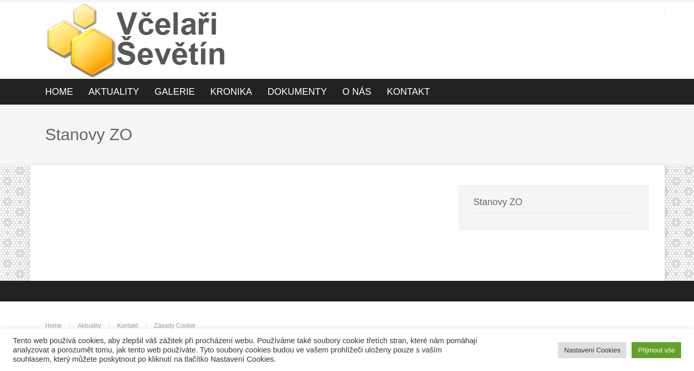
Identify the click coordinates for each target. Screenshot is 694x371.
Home (53, 325)
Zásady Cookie (175, 325)
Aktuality (89, 325)
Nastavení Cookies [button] (592, 350)
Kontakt (127, 325)
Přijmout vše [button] (656, 350)
